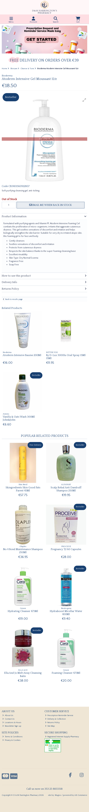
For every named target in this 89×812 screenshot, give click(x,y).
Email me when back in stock (50, 205)
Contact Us (8, 719)
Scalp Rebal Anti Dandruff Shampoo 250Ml (66, 489)
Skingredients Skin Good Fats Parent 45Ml (23, 489)
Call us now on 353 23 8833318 (44, 788)
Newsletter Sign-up (11, 726)
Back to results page (14, 299)
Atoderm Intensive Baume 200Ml (22, 355)
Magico (58, 795)
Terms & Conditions (12, 737)
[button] (84, 100)
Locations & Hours (11, 722)
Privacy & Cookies (11, 740)
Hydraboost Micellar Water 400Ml (66, 613)
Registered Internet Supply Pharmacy (62, 737)
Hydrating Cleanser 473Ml (23, 611)
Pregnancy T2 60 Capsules (66, 549)
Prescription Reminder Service (59, 715)
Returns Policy (52, 722)
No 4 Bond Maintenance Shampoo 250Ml (23, 551)
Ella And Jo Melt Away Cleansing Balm (23, 674)
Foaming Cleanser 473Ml (66, 672)
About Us (7, 715)
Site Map (50, 726)
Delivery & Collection (55, 719)
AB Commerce (80, 795)
